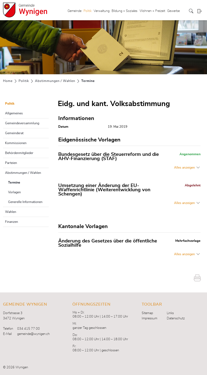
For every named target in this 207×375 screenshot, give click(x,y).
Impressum (149, 318)
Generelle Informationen (25, 202)
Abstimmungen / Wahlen (23, 172)
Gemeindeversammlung (22, 123)
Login (200, 11)
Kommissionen (15, 143)
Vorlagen (14, 192)
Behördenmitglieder (19, 153)
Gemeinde (74, 11)
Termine (24, 182)
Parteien (11, 163)
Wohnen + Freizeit (152, 11)
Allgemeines (14, 113)
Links (170, 313)
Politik (87, 11)
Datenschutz (176, 318)
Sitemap (147, 313)
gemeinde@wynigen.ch (33, 334)
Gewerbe (173, 11)
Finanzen (11, 221)
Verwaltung (102, 11)
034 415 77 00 (28, 328)
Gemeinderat (14, 133)
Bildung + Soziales (124, 11)
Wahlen (10, 212)
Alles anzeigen (184, 167)
